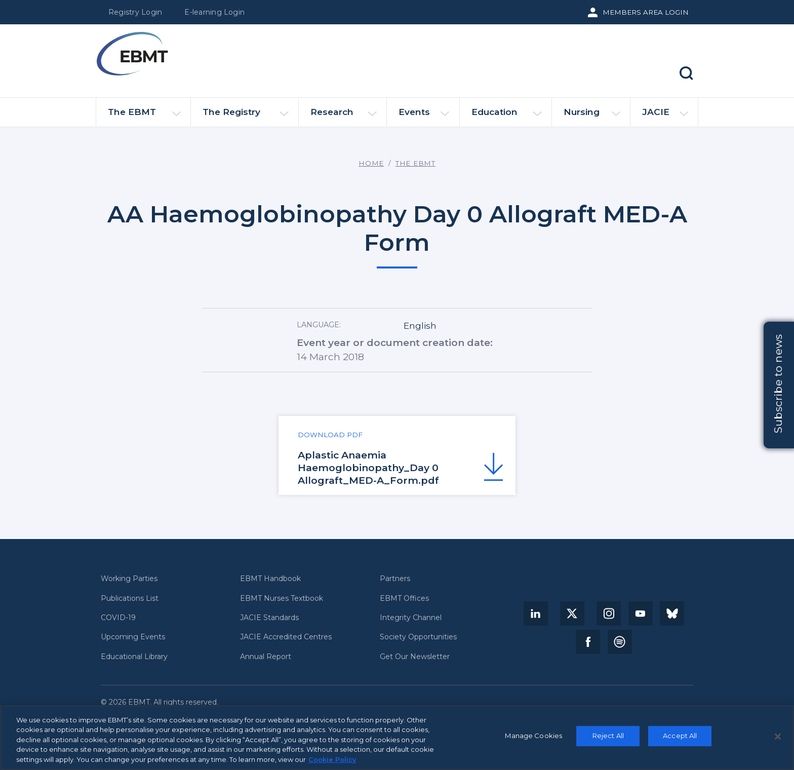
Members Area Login (646, 12)
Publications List (129, 598)
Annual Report (265, 656)
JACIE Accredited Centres (286, 637)
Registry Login (135, 12)
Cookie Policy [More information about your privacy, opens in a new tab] (332, 764)
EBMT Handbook (270, 578)
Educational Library (134, 656)
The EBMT (144, 116)
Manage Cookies (533, 740)
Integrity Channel (411, 617)
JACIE (665, 116)
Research (343, 116)
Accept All (680, 740)
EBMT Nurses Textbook (281, 598)
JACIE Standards (269, 617)
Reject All (608, 740)
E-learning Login (214, 12)
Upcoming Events (133, 637)
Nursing (592, 116)
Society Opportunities (418, 637)
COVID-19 (118, 617)
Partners (395, 578)
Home (371, 163)
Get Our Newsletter (415, 656)
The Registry (245, 116)
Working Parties (129, 578)
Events (424, 116)
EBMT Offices (404, 598)
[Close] (778, 740)
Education (506, 116)
